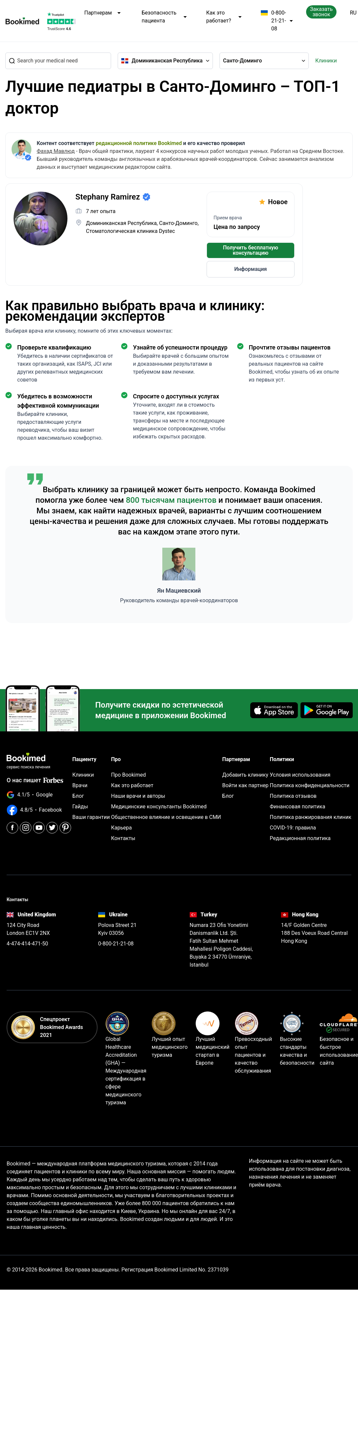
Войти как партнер (245, 784)
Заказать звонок (321, 12)
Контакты (123, 837)
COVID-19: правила (293, 826)
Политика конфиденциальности (309, 784)
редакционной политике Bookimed (139, 143)
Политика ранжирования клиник (310, 816)
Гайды (80, 805)
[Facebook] (12, 812)
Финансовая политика (297, 805)
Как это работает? (224, 17)
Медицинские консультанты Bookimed (159, 805)
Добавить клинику (245, 773)
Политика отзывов (293, 794)
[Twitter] (52, 812)
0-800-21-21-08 (277, 21)
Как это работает (132, 784)
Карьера (121, 826)
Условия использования (300, 773)
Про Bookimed (128, 773)
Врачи (80, 784)
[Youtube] (39, 812)
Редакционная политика (300, 837)
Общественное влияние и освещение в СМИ (166, 816)
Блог (78, 794)
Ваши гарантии (91, 816)
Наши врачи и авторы (138, 794)
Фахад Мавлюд (56, 151)
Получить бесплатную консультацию (250, 250)
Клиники (326, 60)
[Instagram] (25, 812)
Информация (250, 269)
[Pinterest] (65, 812)
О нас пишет (24, 767)
